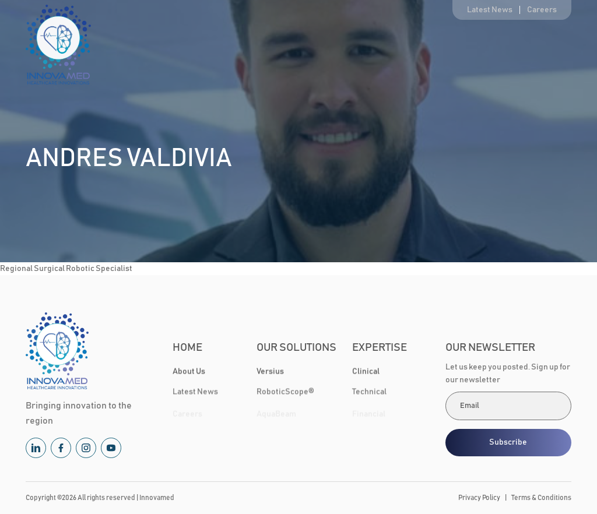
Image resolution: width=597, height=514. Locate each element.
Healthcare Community (464, 45)
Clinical (366, 372)
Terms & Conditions (541, 497)
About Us (232, 45)
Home (179, 45)
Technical (369, 393)
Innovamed (156, 497)
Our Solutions (299, 45)
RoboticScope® (285, 393)
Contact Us (551, 45)
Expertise (378, 45)
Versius (270, 372)
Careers (542, 10)
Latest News (489, 10)
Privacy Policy (479, 497)
